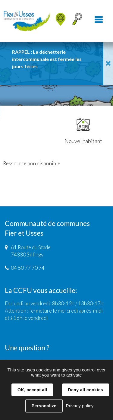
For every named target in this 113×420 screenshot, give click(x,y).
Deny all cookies (85, 389)
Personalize (44, 405)
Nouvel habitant (83, 131)
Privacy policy (79, 405)
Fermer (108, 63)
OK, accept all (32, 389)
